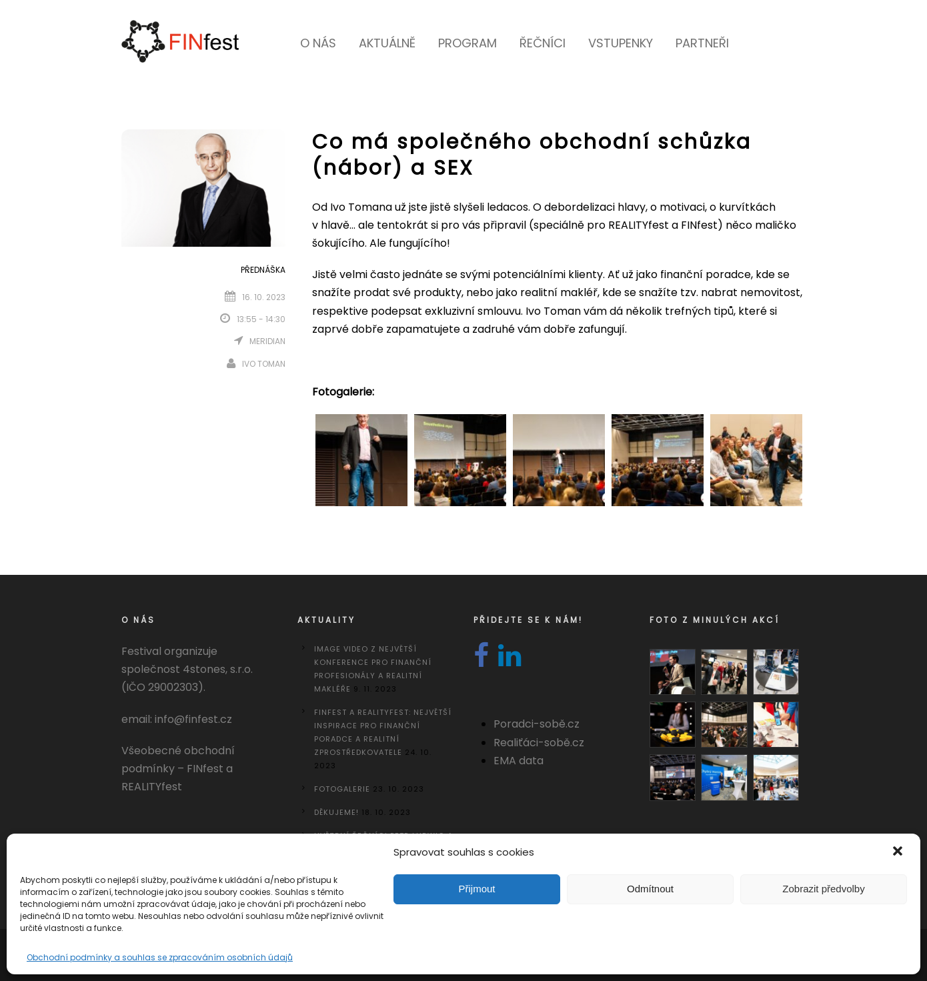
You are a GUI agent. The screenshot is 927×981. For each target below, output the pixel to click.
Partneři (702, 43)
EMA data (519, 760)
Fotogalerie (342, 789)
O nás (318, 43)
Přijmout (476, 888)
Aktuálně (387, 43)
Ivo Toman (263, 363)
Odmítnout (650, 888)
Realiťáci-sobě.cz (539, 742)
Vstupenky (620, 43)
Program (467, 43)
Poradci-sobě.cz (537, 724)
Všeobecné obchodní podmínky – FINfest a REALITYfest (178, 768)
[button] (899, 852)
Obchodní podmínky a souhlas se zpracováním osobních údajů (160, 957)
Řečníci (543, 43)
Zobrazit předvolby (823, 888)
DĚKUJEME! (336, 812)
